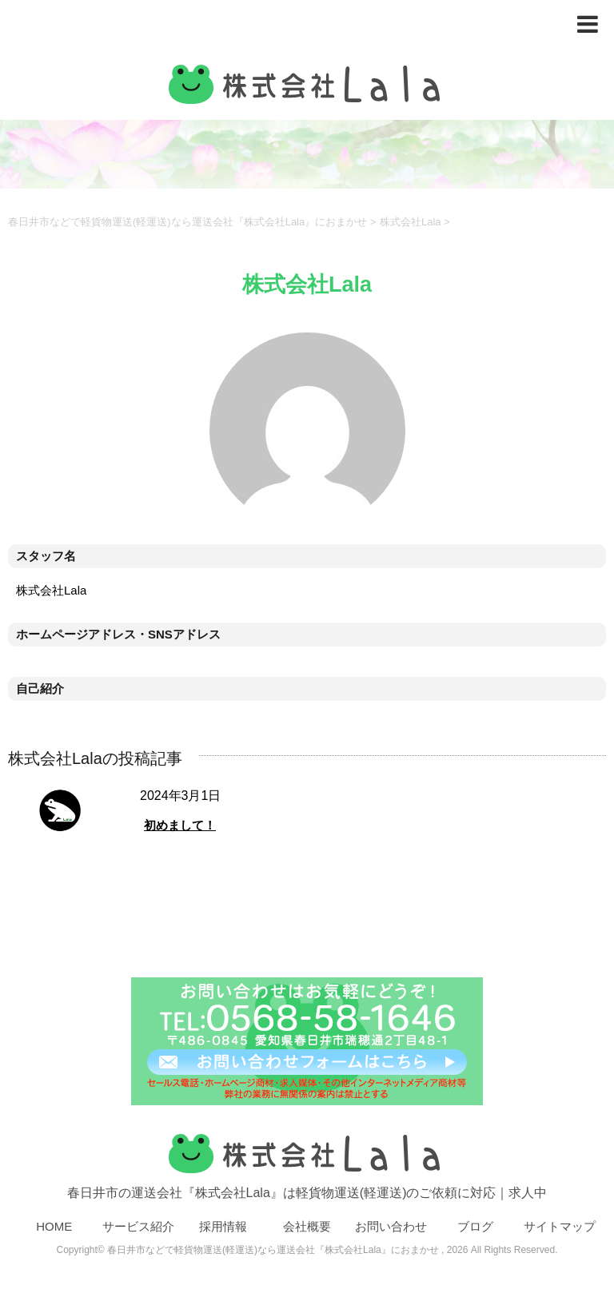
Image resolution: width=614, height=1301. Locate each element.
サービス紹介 (138, 1226)
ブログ (475, 1226)
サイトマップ (560, 1226)
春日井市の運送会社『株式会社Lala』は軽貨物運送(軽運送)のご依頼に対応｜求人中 (307, 1162)
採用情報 (223, 1226)
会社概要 (307, 1226)
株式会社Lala (410, 222)
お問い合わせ (391, 1226)
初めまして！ (180, 825)
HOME (54, 1226)
